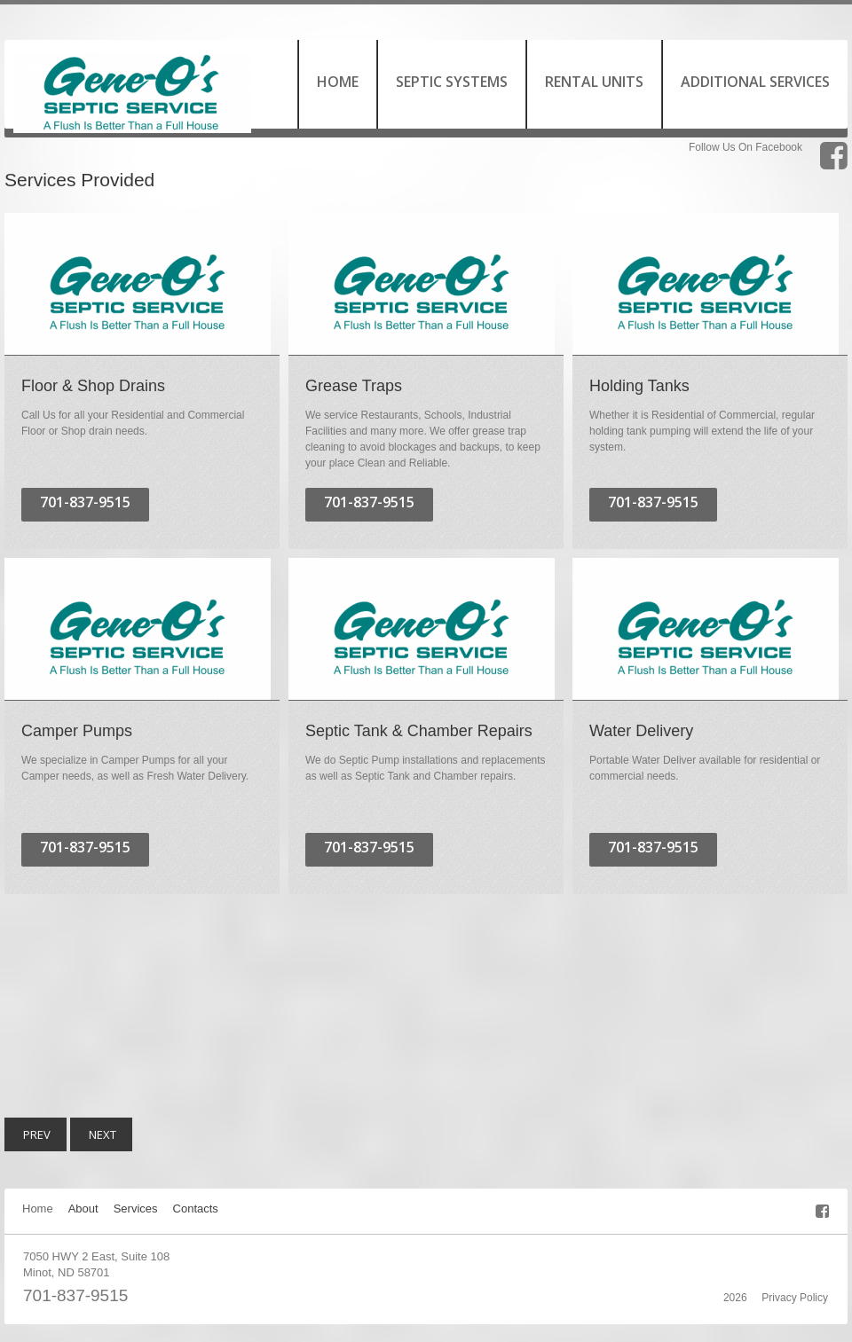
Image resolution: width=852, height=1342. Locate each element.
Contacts (195, 1208)
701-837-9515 (75, 1295)
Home (37, 1208)
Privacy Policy (794, 1297)
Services (136, 1208)
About (83, 1208)
